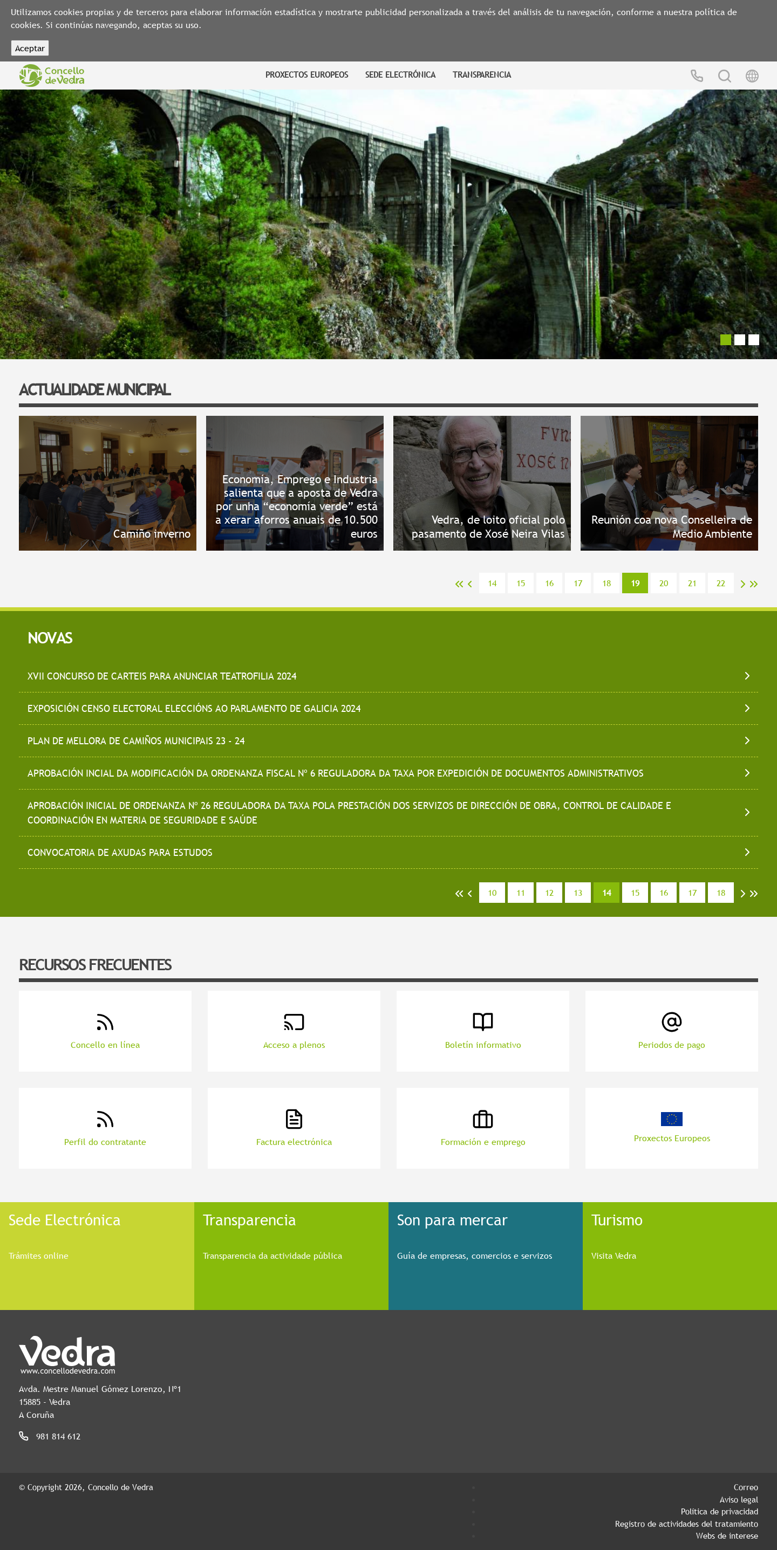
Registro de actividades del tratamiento (686, 1523)
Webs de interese (727, 1535)
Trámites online (39, 1255)
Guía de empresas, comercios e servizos (474, 1255)
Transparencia (482, 74)
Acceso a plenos (294, 1031)
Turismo (617, 1219)
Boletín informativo (483, 1031)
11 (520, 893)
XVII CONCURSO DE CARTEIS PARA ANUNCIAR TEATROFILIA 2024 (162, 676)
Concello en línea (105, 1031)
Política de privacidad (719, 1511)
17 (578, 583)
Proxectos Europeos (306, 74)
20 (663, 583)
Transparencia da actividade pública (272, 1255)
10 (492, 893)
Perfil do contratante (105, 1128)
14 (492, 583)
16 (549, 583)
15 (520, 583)
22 (721, 583)
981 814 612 (58, 1436)
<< (459, 584)
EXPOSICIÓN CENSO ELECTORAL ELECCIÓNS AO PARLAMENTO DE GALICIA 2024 (194, 708)
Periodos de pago (671, 1031)
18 (606, 583)
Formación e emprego (483, 1128)
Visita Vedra (613, 1255)
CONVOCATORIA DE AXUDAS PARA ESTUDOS (120, 852)
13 (578, 893)
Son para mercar (452, 1219)
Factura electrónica (294, 1128)
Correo (746, 1487)
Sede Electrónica (400, 74)
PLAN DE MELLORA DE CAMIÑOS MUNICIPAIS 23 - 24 (136, 741)
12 (549, 893)
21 (692, 583)
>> (753, 584)
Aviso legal (739, 1499)
